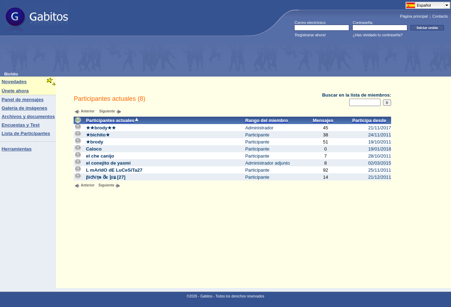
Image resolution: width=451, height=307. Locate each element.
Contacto (440, 16)
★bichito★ (98, 134)
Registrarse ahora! (310, 35)
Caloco (93, 149)
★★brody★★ (101, 127)
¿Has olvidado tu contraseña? (378, 35)
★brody (94, 142)
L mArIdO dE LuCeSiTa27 (114, 170)
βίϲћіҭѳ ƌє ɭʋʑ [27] (105, 177)
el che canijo (100, 156)
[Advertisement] (132, 56)
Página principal (414, 16)
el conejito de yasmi (108, 163)
